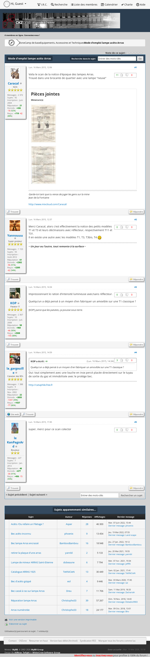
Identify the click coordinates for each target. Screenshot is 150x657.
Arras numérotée (20, 610)
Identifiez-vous (83, 655)
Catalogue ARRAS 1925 (23, 571)
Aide (140, 4)
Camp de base (44, 42)
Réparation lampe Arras (24, 600)
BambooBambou (69, 543)
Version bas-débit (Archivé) (64, 640)
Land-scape (130, 535)
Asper (69, 524)
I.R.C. (42, 4)
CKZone (26, 42)
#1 (135, 67)
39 (87, 600)
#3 (135, 287)
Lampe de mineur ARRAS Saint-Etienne (32, 562)
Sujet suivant (37, 494)
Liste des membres (84, 4)
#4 (135, 352)
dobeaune (68, 562)
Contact (13, 640)
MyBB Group (37, 649)
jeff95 (128, 563)
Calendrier (109, 4)
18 (87, 610)
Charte (127, 4)
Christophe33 (69, 600)
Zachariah (130, 592)
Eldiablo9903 (131, 601)
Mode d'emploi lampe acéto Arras (27, 49)
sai (126, 582)
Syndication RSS (88, 640)
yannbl (69, 552)
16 (87, 543)
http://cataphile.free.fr (41, 385)
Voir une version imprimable (22, 619)
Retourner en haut (38, 640)
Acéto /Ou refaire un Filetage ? (27, 524)
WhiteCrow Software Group (46, 652)
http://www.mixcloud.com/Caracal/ (48, 204)
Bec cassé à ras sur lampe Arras (28, 591)
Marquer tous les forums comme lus (117, 640)
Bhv (127, 611)
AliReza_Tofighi (22, 652)
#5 (135, 422)
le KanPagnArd (15, 442)
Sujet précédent (17, 494)
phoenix (129, 525)
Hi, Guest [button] (14, 4)
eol (69, 581)
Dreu (69, 591)
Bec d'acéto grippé (21, 581)
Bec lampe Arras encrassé (25, 543)
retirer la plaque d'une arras (26, 552)
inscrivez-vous (104, 655)
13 (87, 571)
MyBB (15, 649)
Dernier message (116, 525)
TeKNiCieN (69, 571)
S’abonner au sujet (18, 623)
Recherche (59, 4)
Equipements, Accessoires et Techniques (80, 42)
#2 (135, 219)
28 (87, 524)
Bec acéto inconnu (21, 533)
